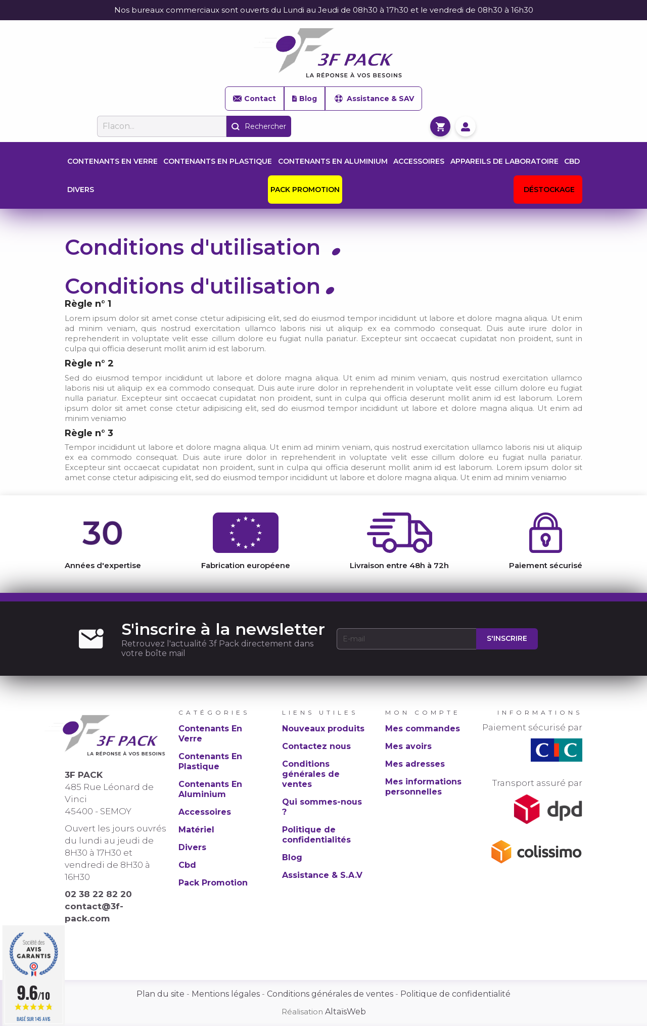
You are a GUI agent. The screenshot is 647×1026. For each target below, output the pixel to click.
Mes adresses (415, 764)
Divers (192, 847)
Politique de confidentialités (316, 835)
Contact (254, 98)
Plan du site (160, 994)
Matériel (196, 829)
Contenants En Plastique (210, 761)
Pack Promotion (213, 883)
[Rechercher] (161, 126)
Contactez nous (316, 746)
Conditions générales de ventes (311, 774)
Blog (304, 98)
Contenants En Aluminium (210, 789)
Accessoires (204, 812)
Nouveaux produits (323, 728)
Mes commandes (422, 728)
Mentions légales (226, 994)
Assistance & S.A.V (322, 875)
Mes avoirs (408, 746)
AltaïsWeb (345, 1011)
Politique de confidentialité (455, 994)
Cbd (187, 865)
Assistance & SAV (373, 98)
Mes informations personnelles (423, 787)
